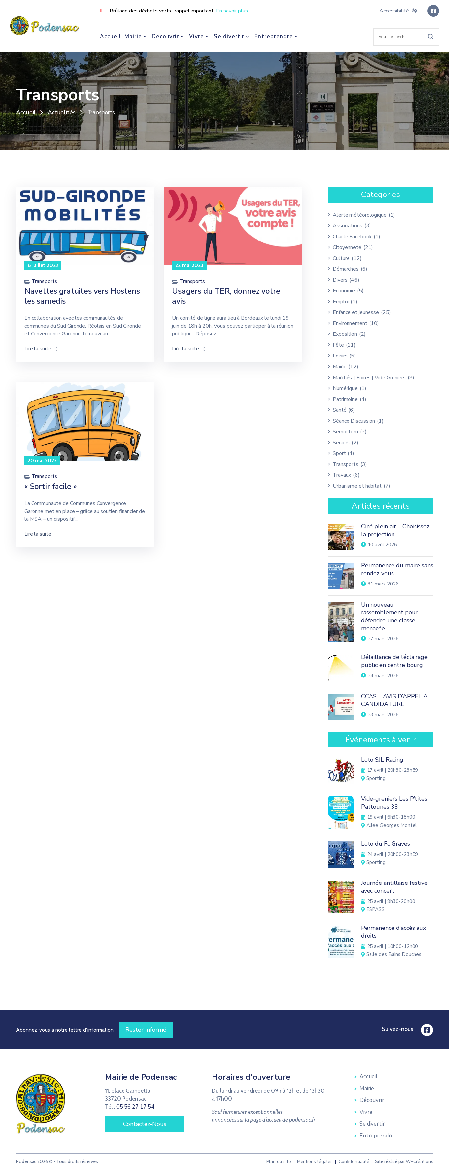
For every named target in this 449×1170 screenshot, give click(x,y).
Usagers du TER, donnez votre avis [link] (226, 296)
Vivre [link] (200, 36)
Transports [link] (44, 281)
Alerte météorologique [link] (360, 214)
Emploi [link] (341, 301)
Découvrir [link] (169, 36)
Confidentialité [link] (354, 1162)
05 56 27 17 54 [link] (135, 1107)
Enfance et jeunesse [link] (356, 312)
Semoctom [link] (345, 431)
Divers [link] (340, 280)
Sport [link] (339, 453)
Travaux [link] (342, 475)
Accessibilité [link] (398, 10)
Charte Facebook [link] (352, 236)
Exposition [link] (345, 334)
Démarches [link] (346, 269)
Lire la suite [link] (40, 348)
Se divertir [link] (232, 36)
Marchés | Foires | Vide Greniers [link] (369, 377)
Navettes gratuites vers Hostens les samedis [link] (82, 296)
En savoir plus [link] (232, 10)
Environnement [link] (350, 323)
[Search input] (400, 37)
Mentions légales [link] (315, 1162)
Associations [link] (347, 225)
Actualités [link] (62, 113)
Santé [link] (340, 410)
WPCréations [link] (419, 1162)
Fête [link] (338, 345)
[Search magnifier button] (430, 37)
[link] (45, 25)
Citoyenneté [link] (347, 247)
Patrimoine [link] (345, 399)
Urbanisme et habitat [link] (357, 486)
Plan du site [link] (278, 1162)
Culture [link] (341, 258)
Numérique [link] (345, 388)
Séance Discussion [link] (354, 420)
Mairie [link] (136, 36)
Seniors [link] (341, 442)
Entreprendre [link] (277, 36)
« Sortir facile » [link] (50, 486)
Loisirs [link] (340, 355)
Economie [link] (344, 290)
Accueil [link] (110, 36)
